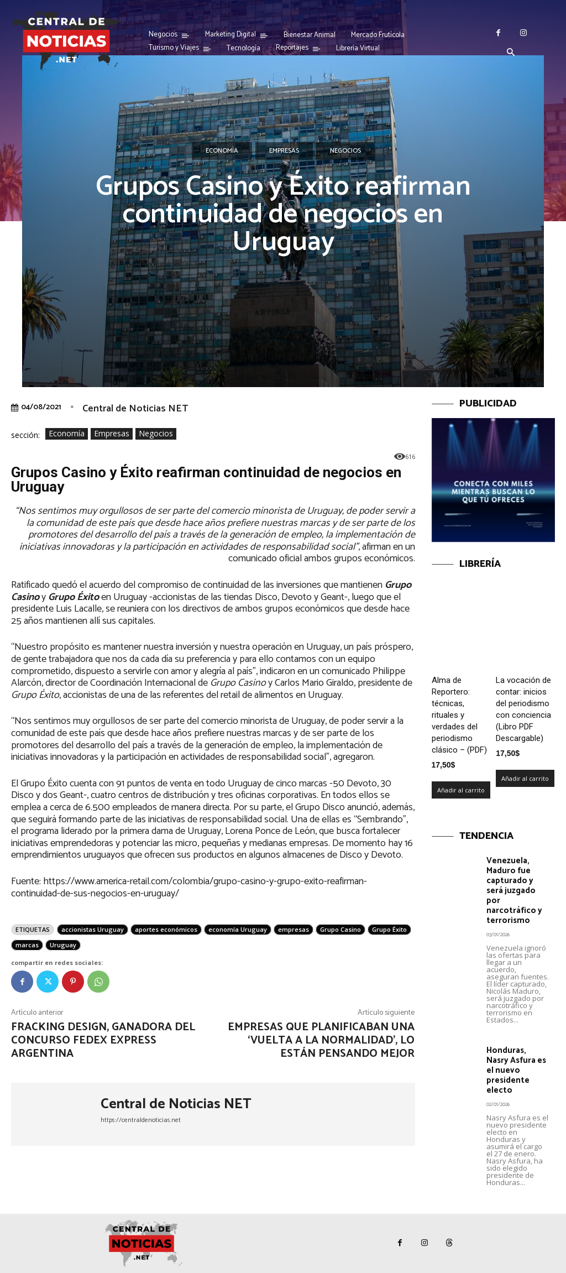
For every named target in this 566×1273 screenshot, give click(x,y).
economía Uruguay (237, 929)
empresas (293, 929)
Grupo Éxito (389, 929)
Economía (222, 151)
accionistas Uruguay (92, 929)
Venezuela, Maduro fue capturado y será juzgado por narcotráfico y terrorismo (514, 890)
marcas (27, 945)
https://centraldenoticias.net (141, 1120)
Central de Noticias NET (135, 408)
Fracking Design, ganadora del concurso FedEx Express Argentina (103, 1040)
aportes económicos (166, 929)
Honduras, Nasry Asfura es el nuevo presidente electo (516, 1070)
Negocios (345, 151)
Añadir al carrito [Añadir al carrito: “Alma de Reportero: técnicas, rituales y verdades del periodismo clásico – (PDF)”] (461, 790)
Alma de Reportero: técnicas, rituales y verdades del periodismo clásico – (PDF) (459, 715)
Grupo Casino (340, 929)
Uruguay (63, 945)
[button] (511, 53)
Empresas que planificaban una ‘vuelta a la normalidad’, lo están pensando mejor (321, 1040)
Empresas (284, 151)
